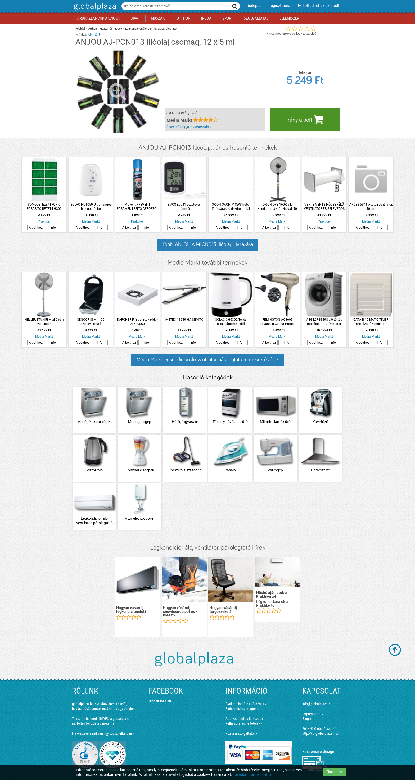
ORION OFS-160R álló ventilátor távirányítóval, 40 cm (277, 207)
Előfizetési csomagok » (242, 708)
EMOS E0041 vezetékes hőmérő (184, 207)
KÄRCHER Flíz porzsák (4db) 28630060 (137, 322)
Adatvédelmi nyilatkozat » (244, 718)
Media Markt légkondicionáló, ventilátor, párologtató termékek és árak (208, 359)
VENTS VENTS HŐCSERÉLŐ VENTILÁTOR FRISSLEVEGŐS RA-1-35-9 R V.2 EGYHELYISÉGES (324, 207)
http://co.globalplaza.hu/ (320, 733)
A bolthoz (36, 227)
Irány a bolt (304, 119)
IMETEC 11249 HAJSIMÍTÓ (184, 319)
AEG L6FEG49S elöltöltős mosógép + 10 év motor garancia (324, 322)
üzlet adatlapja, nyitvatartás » (188, 127)
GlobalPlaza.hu (160, 701)
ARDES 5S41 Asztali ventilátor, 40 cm (371, 207)
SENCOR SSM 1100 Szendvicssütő (91, 322)
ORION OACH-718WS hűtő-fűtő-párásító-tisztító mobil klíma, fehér (231, 207)
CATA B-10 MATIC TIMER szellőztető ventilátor (370, 322)
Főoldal (80, 28)
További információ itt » (252, 774)
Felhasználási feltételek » (244, 723)
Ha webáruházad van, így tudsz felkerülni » (103, 733)
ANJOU (94, 35)
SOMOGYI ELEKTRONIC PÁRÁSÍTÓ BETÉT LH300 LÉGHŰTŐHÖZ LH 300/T (44, 207)
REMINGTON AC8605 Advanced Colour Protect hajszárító (277, 322)
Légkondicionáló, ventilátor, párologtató (151, 28)
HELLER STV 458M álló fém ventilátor (44, 322)
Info (53, 227)
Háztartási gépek (111, 28)
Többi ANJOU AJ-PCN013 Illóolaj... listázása (207, 244)
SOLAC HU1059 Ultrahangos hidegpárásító (90, 207)
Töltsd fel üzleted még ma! (95, 723)
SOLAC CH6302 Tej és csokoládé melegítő (230, 322)
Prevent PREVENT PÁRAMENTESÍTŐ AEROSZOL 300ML (137, 207)
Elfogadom (334, 772)
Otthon (92, 28)
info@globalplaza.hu (317, 704)
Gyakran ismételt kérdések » (246, 704)
